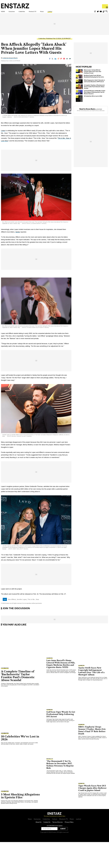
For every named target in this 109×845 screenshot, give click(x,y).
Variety (17, 235)
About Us (38, 825)
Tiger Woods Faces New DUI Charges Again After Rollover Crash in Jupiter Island (92, 791)
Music (57, 12)
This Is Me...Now (33, 602)
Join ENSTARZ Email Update (55, 828)
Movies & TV (45, 12)
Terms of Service (57, 825)
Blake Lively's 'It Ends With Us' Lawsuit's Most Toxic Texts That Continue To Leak (92, 74)
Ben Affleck (12, 602)
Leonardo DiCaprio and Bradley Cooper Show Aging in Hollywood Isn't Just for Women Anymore (94, 95)
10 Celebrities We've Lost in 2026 (93, 99)
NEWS (4, 12)
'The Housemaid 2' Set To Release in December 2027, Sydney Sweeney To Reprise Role (60, 767)
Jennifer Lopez (22, 602)
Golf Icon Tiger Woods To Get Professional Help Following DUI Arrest (60, 717)
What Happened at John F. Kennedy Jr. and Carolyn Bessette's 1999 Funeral (94, 83)
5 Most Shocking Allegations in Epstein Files (20, 799)
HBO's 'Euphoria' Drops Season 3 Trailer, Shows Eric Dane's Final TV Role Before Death (92, 733)
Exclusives (16, 12)
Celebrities (30, 12)
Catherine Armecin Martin (10, 61)
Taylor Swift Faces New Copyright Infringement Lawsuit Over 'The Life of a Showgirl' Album (91, 674)
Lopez (3, 133)
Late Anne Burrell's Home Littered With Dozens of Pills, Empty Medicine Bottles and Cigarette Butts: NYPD (60, 666)
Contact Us (46, 825)
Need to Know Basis (87, 112)
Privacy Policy (69, 825)
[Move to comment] (70, 61)
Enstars (15, 5)
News (30, 822)
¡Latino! (67, 12)
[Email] (67, 61)
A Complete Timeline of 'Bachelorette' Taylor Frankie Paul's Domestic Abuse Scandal (94, 89)
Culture (54, 822)
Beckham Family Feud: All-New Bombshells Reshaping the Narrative (94, 79)
